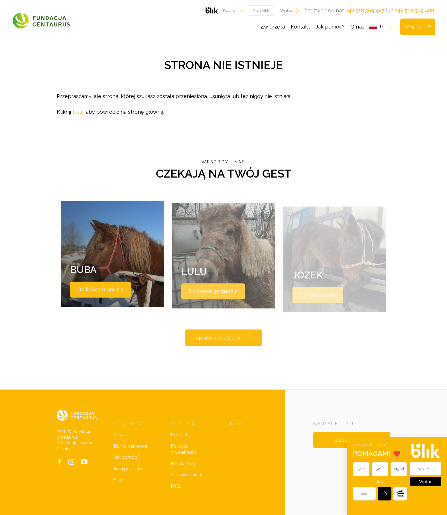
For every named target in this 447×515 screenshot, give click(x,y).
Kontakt (300, 27)
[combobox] (231, 10)
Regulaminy (183, 463)
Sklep (119, 480)
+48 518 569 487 (365, 10)
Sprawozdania (186, 474)
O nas (357, 27)
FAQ (175, 486)
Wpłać (290, 10)
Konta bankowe (130, 446)
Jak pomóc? (330, 27)
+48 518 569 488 (414, 10)
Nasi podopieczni (132, 468)
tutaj (77, 112)
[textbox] (231, 10)
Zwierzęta (273, 27)
